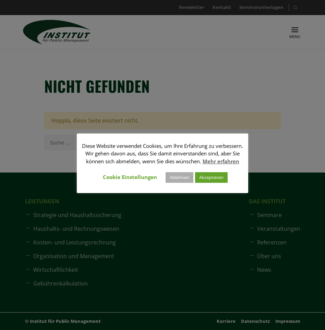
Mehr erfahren (221, 161)
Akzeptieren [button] (211, 177)
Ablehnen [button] (179, 177)
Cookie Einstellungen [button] (130, 177)
